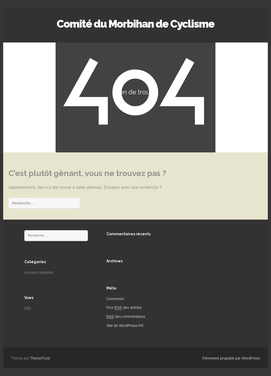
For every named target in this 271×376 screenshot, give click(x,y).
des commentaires (125, 316)
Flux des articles (124, 307)
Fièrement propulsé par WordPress (231, 358)
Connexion (115, 299)
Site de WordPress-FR (124, 325)
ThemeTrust (40, 358)
